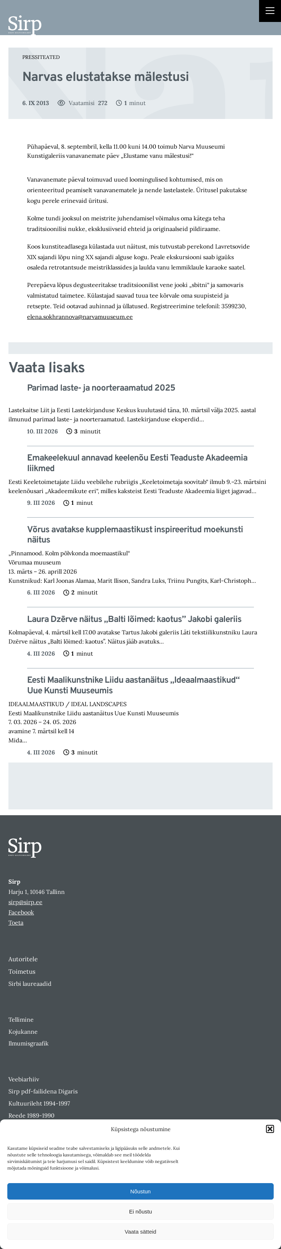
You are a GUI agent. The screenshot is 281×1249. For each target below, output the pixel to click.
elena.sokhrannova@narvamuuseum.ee (80, 316)
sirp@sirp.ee (25, 902)
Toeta (15, 922)
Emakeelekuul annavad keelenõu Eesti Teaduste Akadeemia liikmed (137, 463)
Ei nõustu (140, 1211)
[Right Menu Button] (270, 12)
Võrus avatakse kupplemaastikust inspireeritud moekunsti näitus (135, 535)
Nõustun (140, 1191)
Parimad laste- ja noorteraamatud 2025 (101, 388)
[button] (270, 1129)
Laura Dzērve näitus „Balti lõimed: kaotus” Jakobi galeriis (134, 620)
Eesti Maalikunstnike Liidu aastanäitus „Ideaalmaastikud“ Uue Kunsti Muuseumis (133, 686)
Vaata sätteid (140, 1232)
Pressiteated (41, 57)
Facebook (21, 912)
